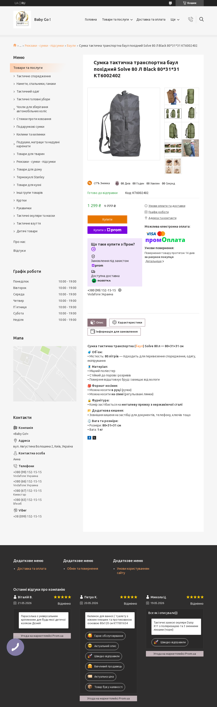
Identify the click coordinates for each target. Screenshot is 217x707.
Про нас (19, 242)
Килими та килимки (31, 134)
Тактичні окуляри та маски (36, 215)
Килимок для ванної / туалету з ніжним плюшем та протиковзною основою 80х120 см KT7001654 (109, 620)
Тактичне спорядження (34, 76)
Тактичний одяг (28, 91)
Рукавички (24, 208)
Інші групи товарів (30, 192)
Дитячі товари (27, 231)
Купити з (107, 230)
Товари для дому (29, 169)
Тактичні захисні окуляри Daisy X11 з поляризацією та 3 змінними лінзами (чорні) (176, 626)
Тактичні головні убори (33, 99)
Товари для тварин (31, 154)
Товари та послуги (115, 19)
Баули (71, 45)
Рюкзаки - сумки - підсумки (44, 45)
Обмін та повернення (82, 568)
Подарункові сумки (30, 126)
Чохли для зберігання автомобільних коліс (32, 109)
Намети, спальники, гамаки (36, 83)
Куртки (22, 200)
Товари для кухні (29, 185)
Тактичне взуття (29, 223)
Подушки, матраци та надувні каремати (38, 144)
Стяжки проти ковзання (34, 119)
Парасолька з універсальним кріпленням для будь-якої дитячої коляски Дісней (43, 620)
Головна (91, 19)
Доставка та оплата (150, 19)
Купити (107, 219)
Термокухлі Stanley (30, 177)
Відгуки (19, 250)
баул (139, 346)
